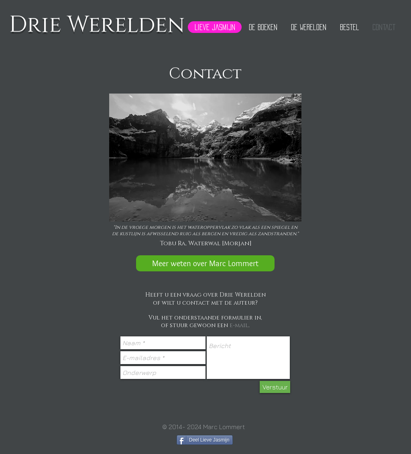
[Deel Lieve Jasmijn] (205, 440)
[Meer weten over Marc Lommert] (205, 263)
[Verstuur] (275, 387)
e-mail (239, 325)
